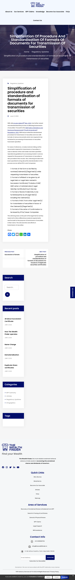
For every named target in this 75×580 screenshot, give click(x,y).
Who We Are (37, 477)
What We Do (37, 481)
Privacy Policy (54, 572)
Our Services (19, 12)
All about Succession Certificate (13, 320)
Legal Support (37, 526)
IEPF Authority (11, 393)
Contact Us (37, 20)
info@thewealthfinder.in (39, 546)
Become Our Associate (55, 12)
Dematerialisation (12, 355)
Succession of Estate (12, 255)
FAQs (68, 12)
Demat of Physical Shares (38, 517)
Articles (9, 396)
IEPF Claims (30, 12)
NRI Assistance (37, 530)
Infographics (10, 403)
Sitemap (37, 498)
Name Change (10, 344)
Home (26, 52)
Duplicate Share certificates (11, 366)
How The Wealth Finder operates (11, 333)
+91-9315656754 (40, 541)
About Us (8, 12)
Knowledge (40, 12)
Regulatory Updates (40, 52)
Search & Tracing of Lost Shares (37, 513)
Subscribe (50, 557)
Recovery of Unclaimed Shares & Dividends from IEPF (37, 509)
